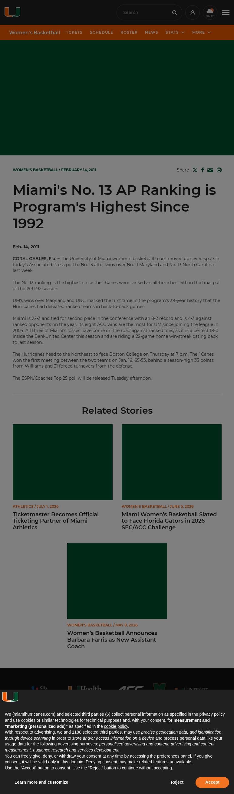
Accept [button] (212, 782)
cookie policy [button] (116, 726)
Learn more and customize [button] (41, 782)
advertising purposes (77, 743)
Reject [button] (177, 782)
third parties (111, 732)
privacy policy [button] (212, 714)
